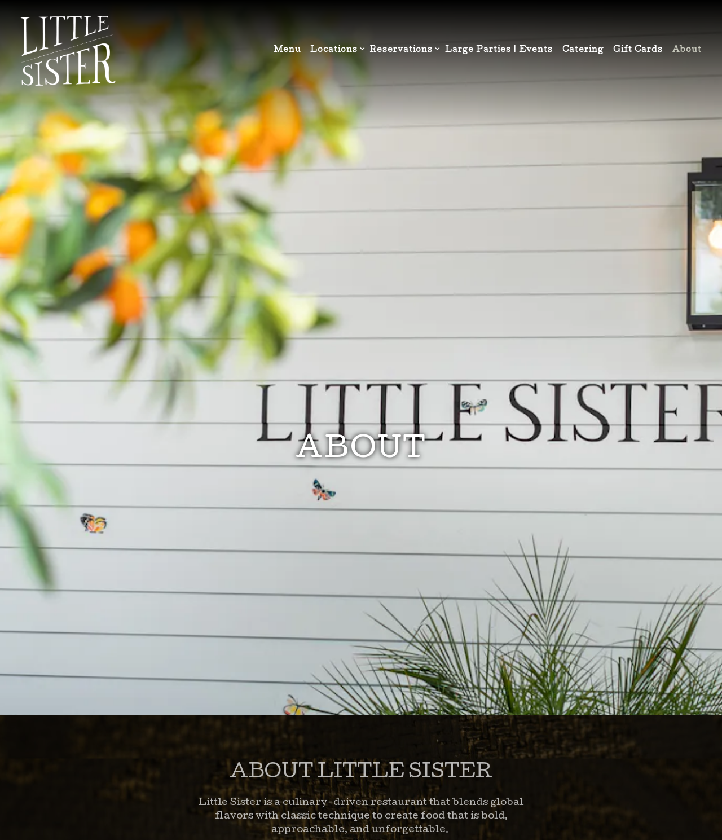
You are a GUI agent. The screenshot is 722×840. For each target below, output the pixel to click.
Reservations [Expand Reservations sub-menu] (402, 49)
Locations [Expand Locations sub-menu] (335, 49)
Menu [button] (287, 50)
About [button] (687, 50)
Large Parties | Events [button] (499, 50)
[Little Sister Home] (67, 51)
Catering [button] (583, 50)
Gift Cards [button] (638, 50)
